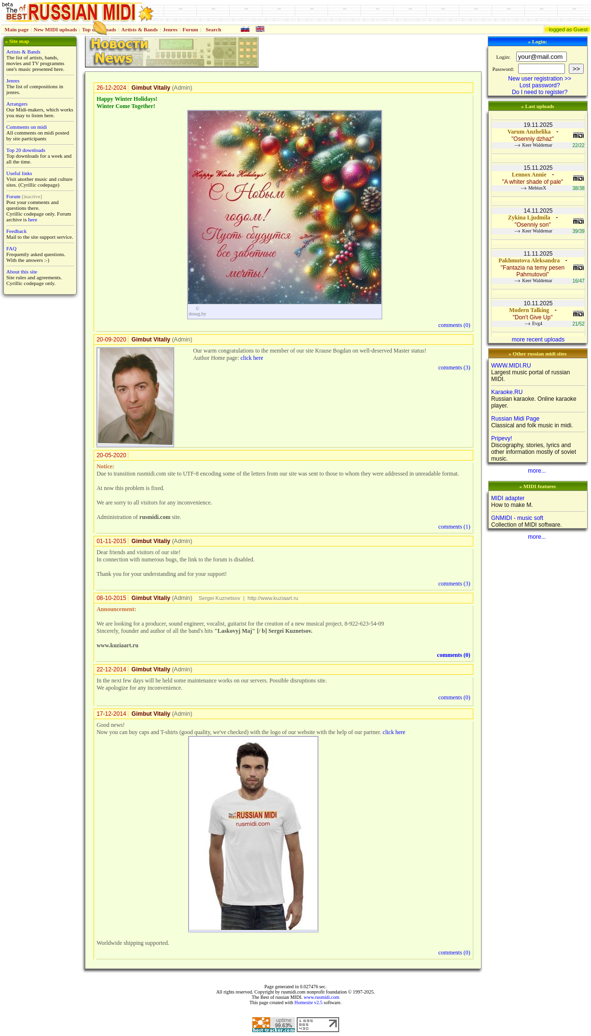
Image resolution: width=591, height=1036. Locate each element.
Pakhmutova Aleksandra (529, 260)
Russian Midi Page (515, 418)
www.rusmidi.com (321, 997)
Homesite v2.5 (308, 1002)
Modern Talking (529, 310)
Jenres (170, 29)
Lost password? (540, 85)
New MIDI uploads (55, 29)
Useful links (19, 173)
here (32, 219)
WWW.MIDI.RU (511, 365)
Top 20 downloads (25, 150)
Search (213, 29)
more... (537, 470)
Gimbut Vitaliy (151, 87)
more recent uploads (538, 339)
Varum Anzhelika (529, 131)
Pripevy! (501, 438)
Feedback (16, 231)
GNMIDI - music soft (517, 518)
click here (251, 357)
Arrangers (16, 104)
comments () (454, 325)
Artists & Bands (139, 29)
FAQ (11, 248)
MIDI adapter (507, 498)
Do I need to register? (539, 92)
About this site (21, 271)
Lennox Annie (529, 174)
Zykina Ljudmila (529, 217)
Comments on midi (26, 127)
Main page (17, 29)
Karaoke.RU (506, 392)
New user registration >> (539, 78)
